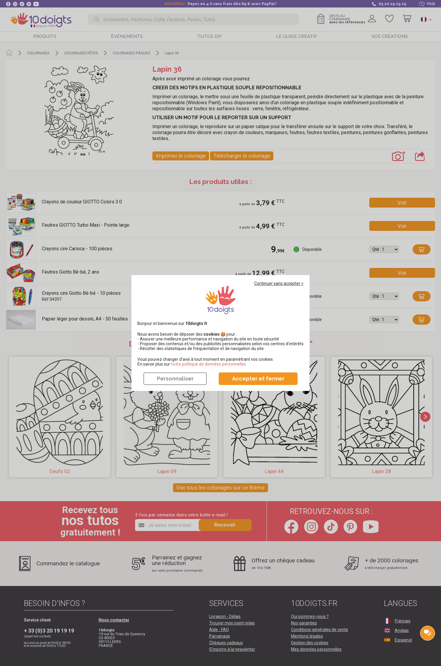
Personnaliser (175, 378)
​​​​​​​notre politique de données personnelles (208, 364)
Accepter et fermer (258, 378)
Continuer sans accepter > (279, 283)
